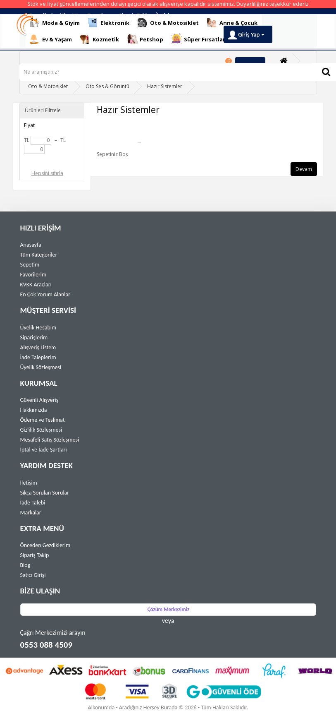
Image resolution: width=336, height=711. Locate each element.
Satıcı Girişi (33, 575)
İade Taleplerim (38, 357)
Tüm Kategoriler (38, 254)
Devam (303, 169)
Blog (25, 565)
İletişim (28, 482)
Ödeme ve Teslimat (42, 419)
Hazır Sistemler (164, 86)
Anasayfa (30, 244)
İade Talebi (32, 502)
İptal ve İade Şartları (43, 449)
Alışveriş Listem (38, 347)
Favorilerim (33, 274)
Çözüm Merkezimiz (169, 609)
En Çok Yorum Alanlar (45, 294)
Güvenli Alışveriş (39, 400)
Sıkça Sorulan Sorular (44, 492)
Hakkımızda (33, 409)
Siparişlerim (34, 337)
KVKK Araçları (36, 284)
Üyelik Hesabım (38, 327)
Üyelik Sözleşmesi (41, 367)
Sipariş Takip (34, 555)
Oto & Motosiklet (48, 86)
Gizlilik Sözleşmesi (41, 429)
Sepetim (30, 264)
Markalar (30, 512)
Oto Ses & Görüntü (107, 86)
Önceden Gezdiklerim (45, 545)
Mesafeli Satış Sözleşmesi (49, 439)
